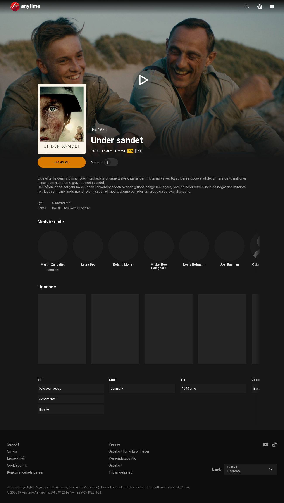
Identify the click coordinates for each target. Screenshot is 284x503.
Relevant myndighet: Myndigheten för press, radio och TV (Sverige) (53, 487)
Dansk (42, 208)
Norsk (74, 208)
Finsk (65, 208)
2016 (94, 151)
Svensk (84, 208)
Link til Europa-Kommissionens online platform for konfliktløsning (146, 487)
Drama (120, 151)
